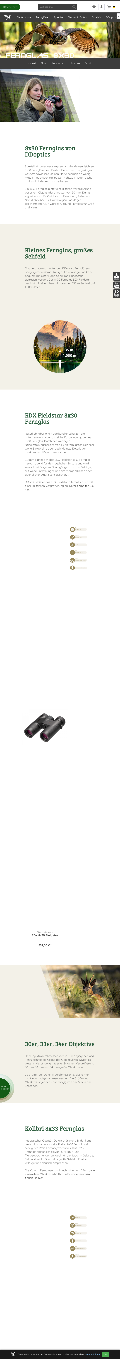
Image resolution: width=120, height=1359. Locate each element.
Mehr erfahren (92, 1354)
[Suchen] (74, 7)
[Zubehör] (96, 17)
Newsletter (58, 63)
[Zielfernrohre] (24, 17)
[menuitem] (57, 7)
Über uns (75, 63)
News (44, 63)
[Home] (8, 16)
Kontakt (31, 63)
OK (105, 1354)
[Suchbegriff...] (57, 7)
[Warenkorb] (109, 7)
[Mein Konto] (101, 7)
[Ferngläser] (42, 17)
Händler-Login (10, 7)
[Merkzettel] (94, 7)
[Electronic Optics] (77, 17)
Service (89, 63)
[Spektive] (58, 17)
